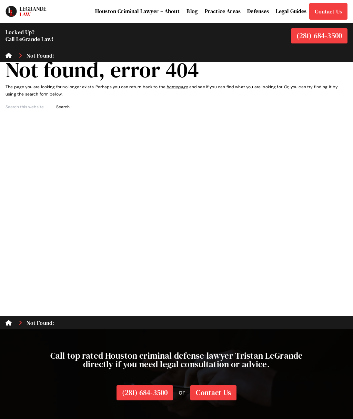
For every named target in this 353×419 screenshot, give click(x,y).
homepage (177, 87)
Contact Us (213, 393)
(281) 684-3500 (319, 36)
